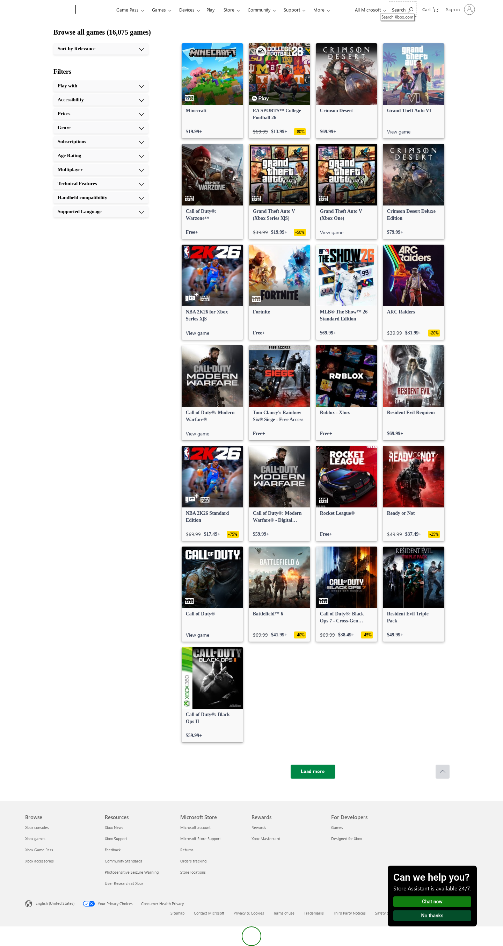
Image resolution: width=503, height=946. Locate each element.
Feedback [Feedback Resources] (113, 849)
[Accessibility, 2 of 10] (100, 100)
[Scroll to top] (443, 772)
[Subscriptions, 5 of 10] (100, 141)
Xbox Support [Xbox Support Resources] (116, 838)
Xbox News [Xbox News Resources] (114, 827)
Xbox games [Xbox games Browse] (35, 838)
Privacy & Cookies (249, 913)
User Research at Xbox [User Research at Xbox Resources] (124, 883)
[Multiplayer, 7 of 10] (100, 169)
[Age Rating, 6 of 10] (100, 155)
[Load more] (313, 772)
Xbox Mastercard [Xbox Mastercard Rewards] (266, 838)
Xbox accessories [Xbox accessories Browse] (39, 861)
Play (210, 10)
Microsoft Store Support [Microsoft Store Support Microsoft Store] (200, 838)
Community (259, 10)
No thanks (432, 915)
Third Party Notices (349, 913)
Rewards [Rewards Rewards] (259, 827)
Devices (187, 10)
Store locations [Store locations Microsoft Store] (193, 872)
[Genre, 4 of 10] (100, 127)
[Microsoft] (49, 9)
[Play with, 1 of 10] (100, 86)
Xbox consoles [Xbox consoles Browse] (37, 827)
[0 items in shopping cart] (430, 9)
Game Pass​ (127, 10)
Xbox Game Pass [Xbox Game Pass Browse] (39, 849)
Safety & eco (386, 913)
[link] (212, 90)
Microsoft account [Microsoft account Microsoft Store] (195, 827)
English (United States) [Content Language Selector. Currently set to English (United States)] (55, 903)
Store (229, 10)
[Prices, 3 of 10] (100, 114)
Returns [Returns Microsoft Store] (187, 849)
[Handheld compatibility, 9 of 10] (100, 197)
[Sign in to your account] (460, 9)
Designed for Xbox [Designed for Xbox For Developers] (346, 838)
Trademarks (314, 913)
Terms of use (284, 913)
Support (292, 10)
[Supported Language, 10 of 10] (100, 211)
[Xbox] (95, 9)
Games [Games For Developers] (337, 827)
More (319, 10)
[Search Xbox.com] (402, 9)
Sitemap (177, 913)
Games (159, 10)
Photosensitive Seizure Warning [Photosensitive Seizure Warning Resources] (132, 872)
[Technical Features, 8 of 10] (100, 183)
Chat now (432, 901)
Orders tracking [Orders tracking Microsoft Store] (193, 861)
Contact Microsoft (209, 913)
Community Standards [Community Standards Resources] (123, 861)
